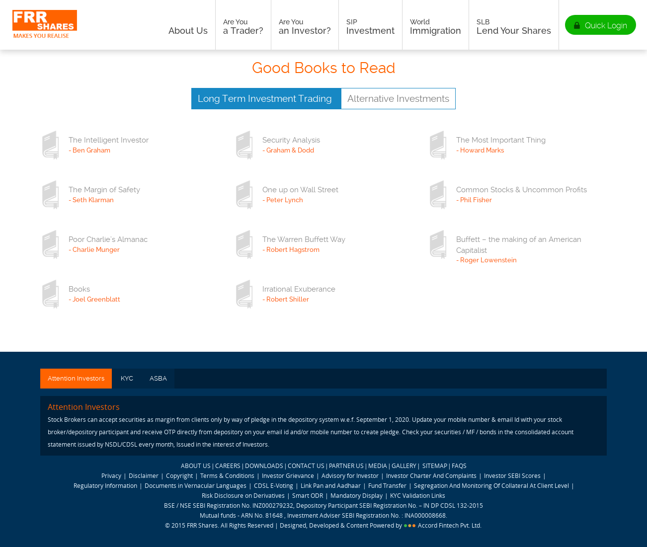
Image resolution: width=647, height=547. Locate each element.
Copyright (179, 475)
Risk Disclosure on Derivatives (243, 495)
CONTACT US (306, 465)
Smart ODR (307, 495)
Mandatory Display (356, 495)
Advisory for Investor (350, 475)
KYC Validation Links (417, 495)
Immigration (435, 26)
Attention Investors (76, 378)
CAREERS (228, 465)
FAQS (459, 465)
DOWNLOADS (264, 465)
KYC (127, 378)
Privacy (111, 475)
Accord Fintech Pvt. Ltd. (450, 525)
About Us (188, 26)
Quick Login (606, 25)
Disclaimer (144, 475)
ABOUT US (196, 465)
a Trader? (243, 26)
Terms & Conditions (227, 475)
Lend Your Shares (514, 26)
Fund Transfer (388, 485)
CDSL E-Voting (274, 485)
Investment (370, 26)
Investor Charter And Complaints (431, 475)
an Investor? (305, 26)
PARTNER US (346, 465)
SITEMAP (434, 465)
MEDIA (377, 465)
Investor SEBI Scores (512, 475)
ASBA (158, 378)
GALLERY (404, 465)
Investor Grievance (288, 475)
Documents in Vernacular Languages (195, 485)
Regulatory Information (105, 485)
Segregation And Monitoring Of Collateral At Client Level (492, 485)
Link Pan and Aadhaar (331, 485)
